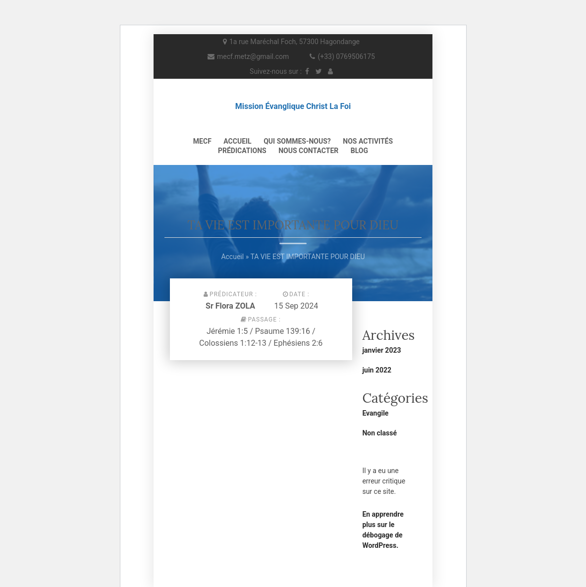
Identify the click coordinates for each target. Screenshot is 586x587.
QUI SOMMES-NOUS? (297, 141)
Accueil (237, 141)
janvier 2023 (381, 350)
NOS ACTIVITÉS (368, 141)
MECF (202, 141)
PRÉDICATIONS (242, 151)
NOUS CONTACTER (308, 151)
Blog (359, 151)
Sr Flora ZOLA (230, 306)
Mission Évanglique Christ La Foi (293, 106)
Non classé (379, 433)
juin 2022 (376, 370)
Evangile (375, 413)
